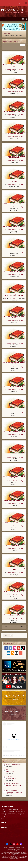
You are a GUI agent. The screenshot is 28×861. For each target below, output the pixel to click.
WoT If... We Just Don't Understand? (14, 271)
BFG (5, 298)
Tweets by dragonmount (7, 825)
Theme (5, 847)
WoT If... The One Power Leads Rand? (14, 88)
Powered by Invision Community (14, 850)
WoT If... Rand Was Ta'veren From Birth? (14, 249)
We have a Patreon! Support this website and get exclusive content (13, 2)
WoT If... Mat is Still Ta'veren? (14, 523)
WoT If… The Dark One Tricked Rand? (14, 111)
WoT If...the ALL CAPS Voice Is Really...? (14, 340)
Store (12, 714)
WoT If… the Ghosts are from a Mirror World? (14, 65)
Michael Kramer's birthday (13, 764)
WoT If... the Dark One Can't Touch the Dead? (14, 363)
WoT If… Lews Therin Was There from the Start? (14, 180)
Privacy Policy (11, 847)
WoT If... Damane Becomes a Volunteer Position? (14, 477)
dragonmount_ (14, 755)
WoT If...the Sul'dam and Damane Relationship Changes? (14, 615)
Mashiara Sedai (10, 69)
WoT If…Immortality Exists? (14, 545)
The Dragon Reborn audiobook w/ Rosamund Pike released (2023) (14, 792)
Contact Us (17, 847)
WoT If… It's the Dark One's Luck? (14, 592)
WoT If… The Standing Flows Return (14, 431)
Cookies (22, 847)
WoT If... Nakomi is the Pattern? (14, 454)
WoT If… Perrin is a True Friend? (14, 134)
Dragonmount (6, 755)
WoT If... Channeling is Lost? (14, 409)
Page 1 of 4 (14, 47)
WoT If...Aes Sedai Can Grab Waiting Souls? (14, 568)
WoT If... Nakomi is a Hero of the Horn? (14, 226)
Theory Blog (19, 69)
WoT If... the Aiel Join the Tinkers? (14, 386)
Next (21, 47)
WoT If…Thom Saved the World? (14, 204)
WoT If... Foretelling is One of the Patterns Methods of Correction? (14, 294)
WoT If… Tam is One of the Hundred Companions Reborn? (14, 156)
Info (16, 714)
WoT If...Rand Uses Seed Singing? (14, 500)
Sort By (22, 45)
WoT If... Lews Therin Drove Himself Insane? (14, 316)
